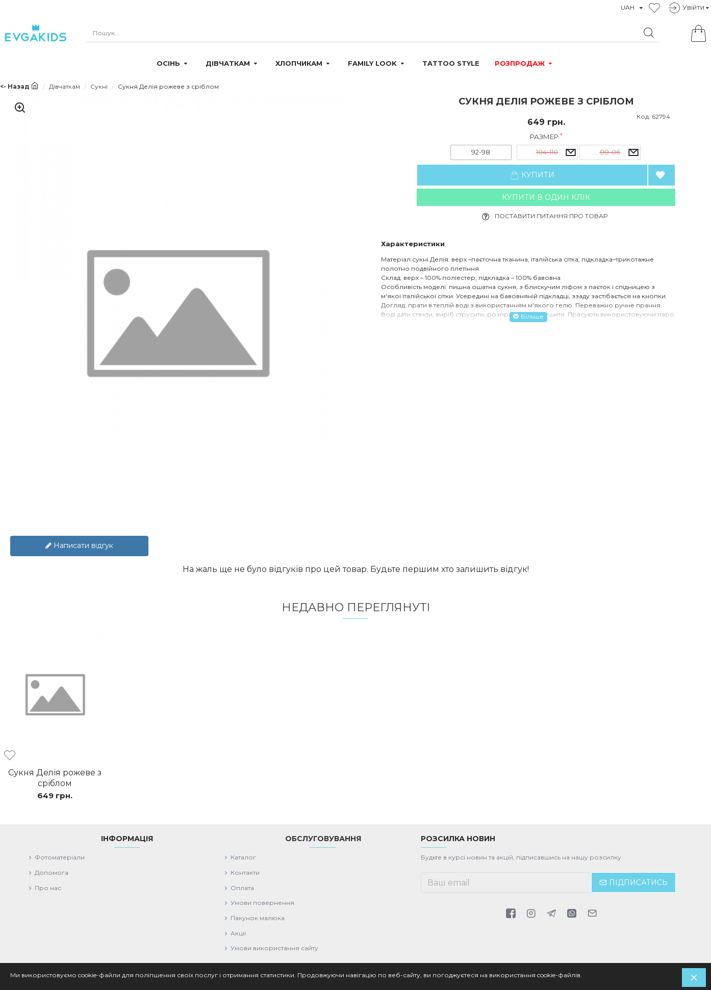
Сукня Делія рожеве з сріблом (54, 778)
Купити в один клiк (546, 200)
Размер (544, 137)
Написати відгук (79, 545)
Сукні (99, 86)
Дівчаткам (64, 86)
